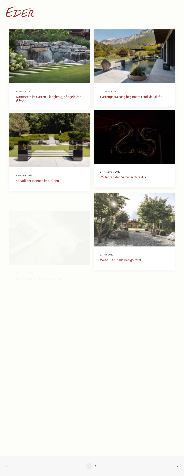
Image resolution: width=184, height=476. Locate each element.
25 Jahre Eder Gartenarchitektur (123, 177)
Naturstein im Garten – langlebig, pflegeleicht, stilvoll (49, 98)
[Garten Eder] (20, 11)
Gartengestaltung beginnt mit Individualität (131, 97)
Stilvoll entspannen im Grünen (37, 180)
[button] (171, 12)
